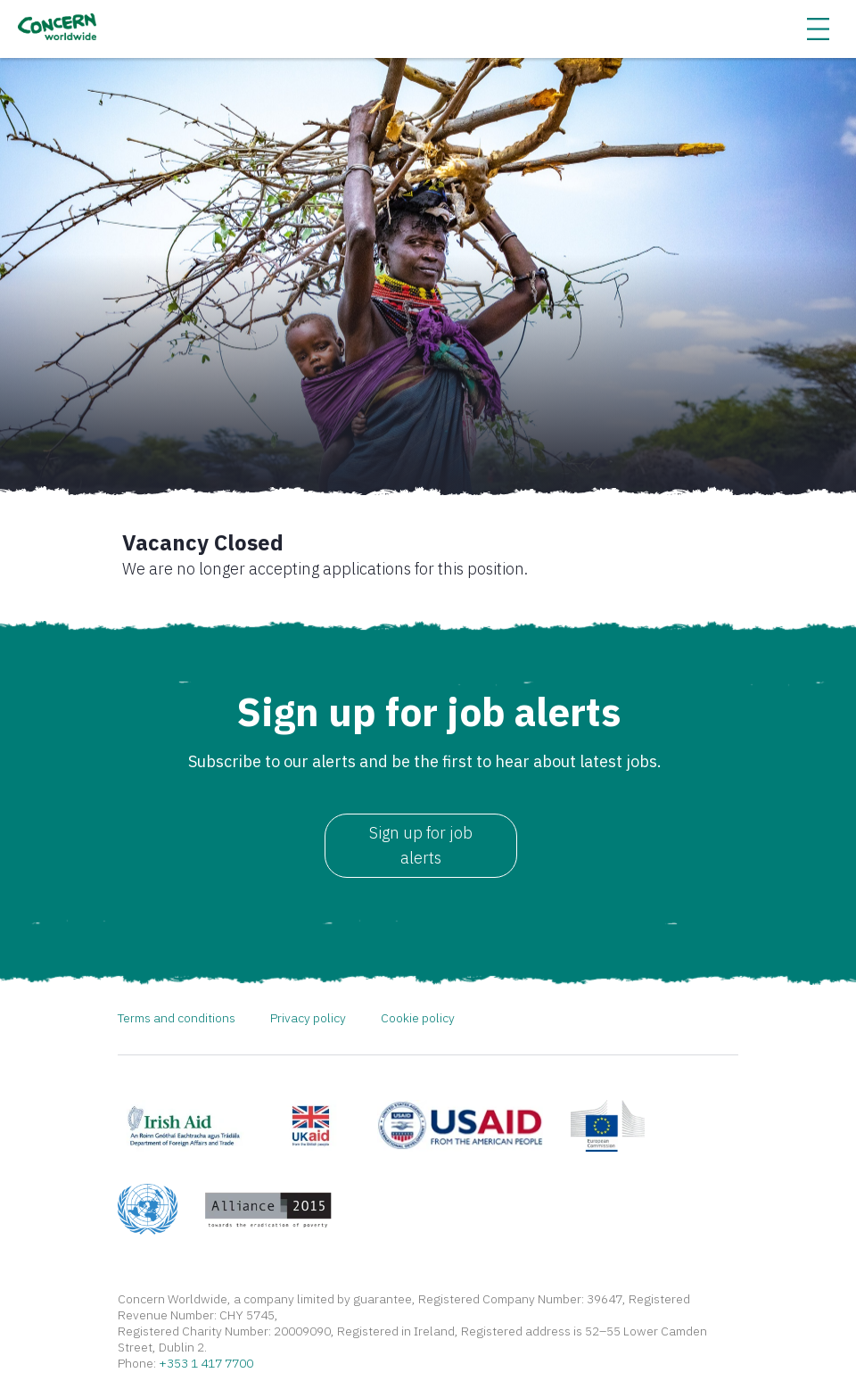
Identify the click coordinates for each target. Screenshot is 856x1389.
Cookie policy (418, 1018)
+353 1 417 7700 (206, 1363)
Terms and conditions (176, 1018)
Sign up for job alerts (421, 845)
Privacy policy (308, 1018)
